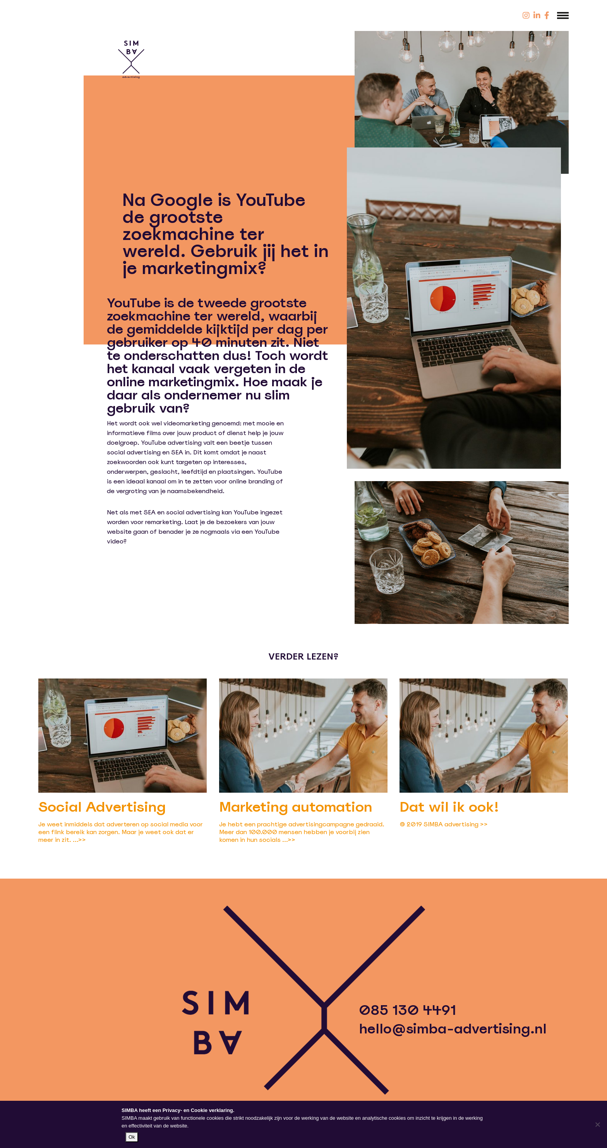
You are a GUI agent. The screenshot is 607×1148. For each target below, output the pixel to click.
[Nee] (597, 1124)
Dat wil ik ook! (449, 807)
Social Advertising (102, 807)
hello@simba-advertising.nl (453, 1029)
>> (82, 840)
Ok (132, 1137)
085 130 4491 (407, 1010)
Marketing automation (295, 807)
